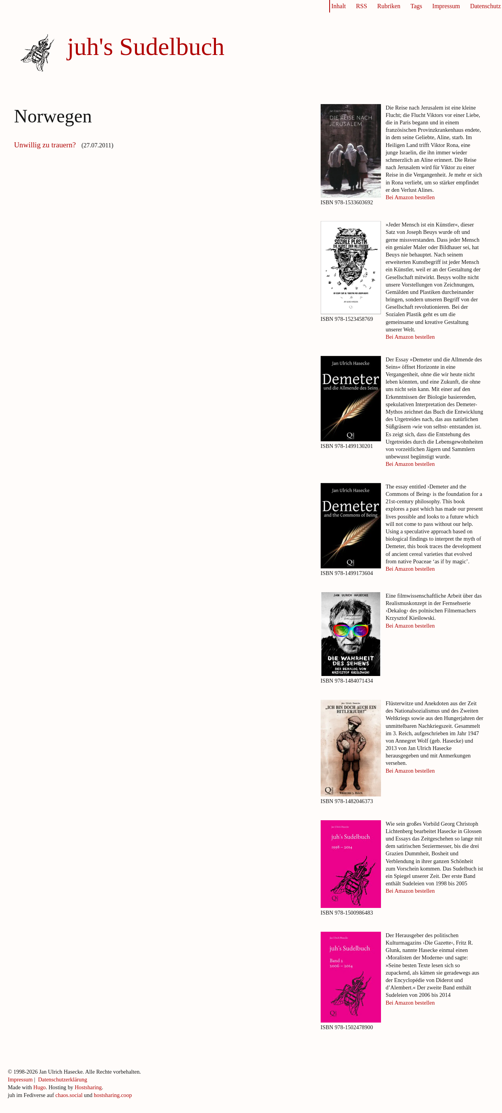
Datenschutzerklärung (62, 1079)
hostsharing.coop (113, 1095)
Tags (416, 6)
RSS (361, 6)
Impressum (446, 6)
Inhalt (338, 6)
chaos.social (68, 1095)
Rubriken (388, 6)
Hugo (39, 1087)
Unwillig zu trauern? (46, 145)
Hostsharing (88, 1087)
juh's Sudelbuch (145, 46)
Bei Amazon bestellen (410, 197)
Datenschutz (485, 6)
